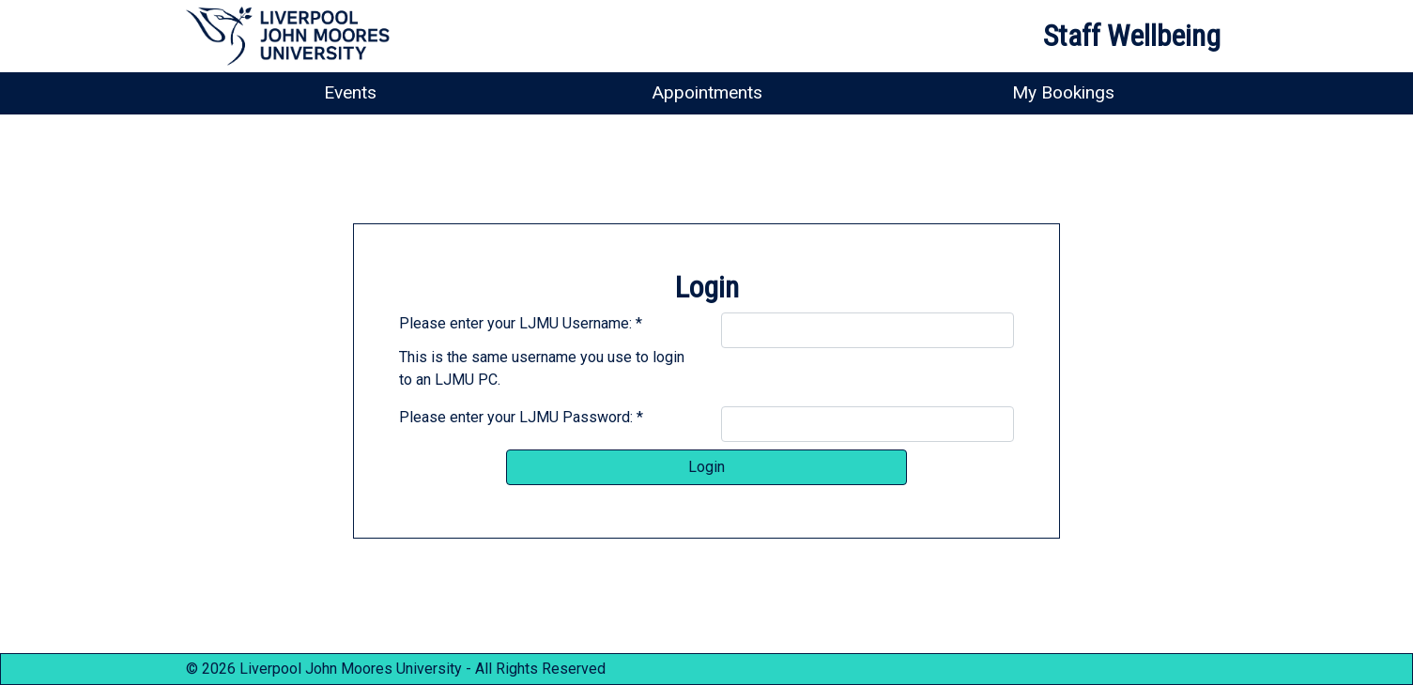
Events (350, 92)
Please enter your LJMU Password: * (521, 417)
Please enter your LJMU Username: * (520, 323)
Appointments (707, 92)
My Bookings (1063, 92)
